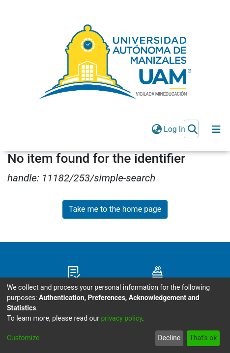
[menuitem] (156, 129)
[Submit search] (192, 129)
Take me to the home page (115, 209)
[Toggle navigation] (216, 129)
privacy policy (121, 318)
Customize (23, 338)
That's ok (203, 338)
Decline (169, 338)
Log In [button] (175, 129)
